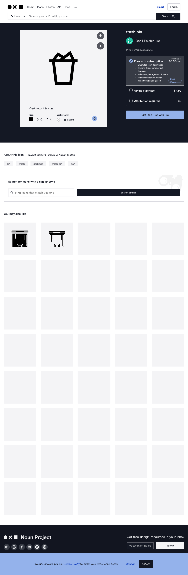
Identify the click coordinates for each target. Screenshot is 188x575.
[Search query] (79, 192)
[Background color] (58, 120)
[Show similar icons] (100, 45)
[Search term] (91, 16)
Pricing (160, 6)
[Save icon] (100, 35)
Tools (67, 7)
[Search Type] (17, 16)
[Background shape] (69, 119)
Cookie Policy (75, 568)
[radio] (155, 70)
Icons (40, 7)
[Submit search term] (168, 16)
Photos (50, 7)
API (59, 7)
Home (30, 7)
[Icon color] (31, 119)
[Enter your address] (145, 545)
